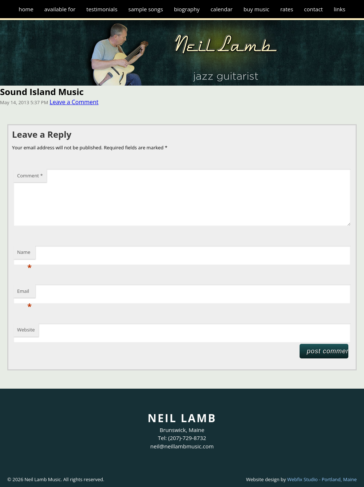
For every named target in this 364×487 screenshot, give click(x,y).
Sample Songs (145, 9)
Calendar (221, 9)
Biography (187, 9)
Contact (313, 9)
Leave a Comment (74, 102)
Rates (286, 9)
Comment (30, 175)
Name (24, 254)
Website (26, 329)
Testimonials (101, 9)
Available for (60, 9)
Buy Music (256, 9)
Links (339, 9)
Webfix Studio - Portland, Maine (322, 479)
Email (24, 293)
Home (26, 9)
